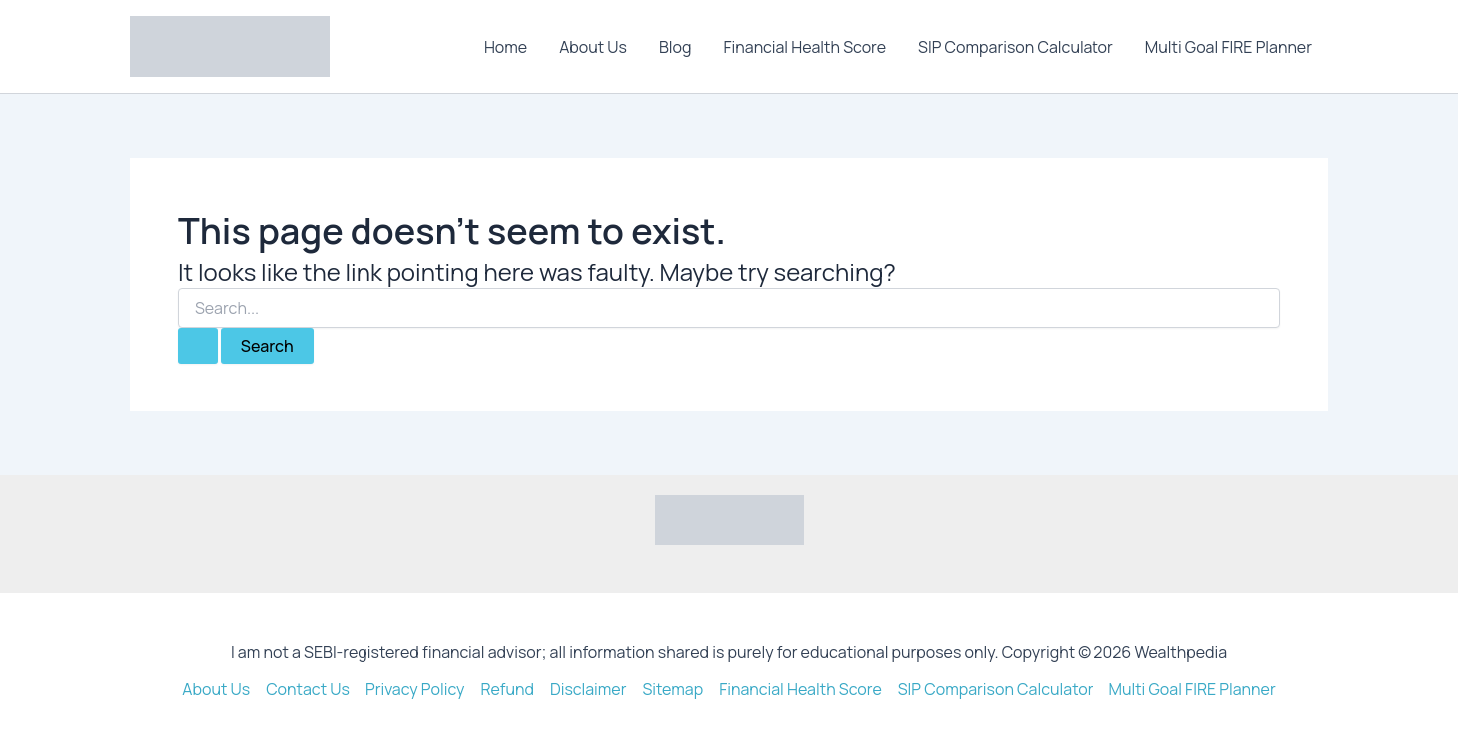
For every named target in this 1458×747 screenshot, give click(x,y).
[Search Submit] (198, 346)
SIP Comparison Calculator (1015, 47)
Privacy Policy (414, 689)
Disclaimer (588, 689)
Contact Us (308, 689)
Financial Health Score (804, 47)
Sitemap (672, 689)
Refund (507, 689)
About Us (593, 47)
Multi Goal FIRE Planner (1228, 47)
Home (505, 47)
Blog (675, 47)
